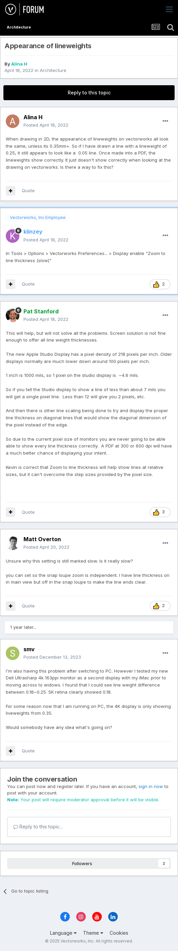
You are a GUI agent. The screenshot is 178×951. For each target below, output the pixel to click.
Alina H (19, 64)
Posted (45, 125)
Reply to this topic (89, 92)
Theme (93, 933)
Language (63, 933)
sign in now (151, 786)
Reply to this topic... (38, 826)
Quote (28, 190)
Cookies (119, 933)
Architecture (53, 70)
